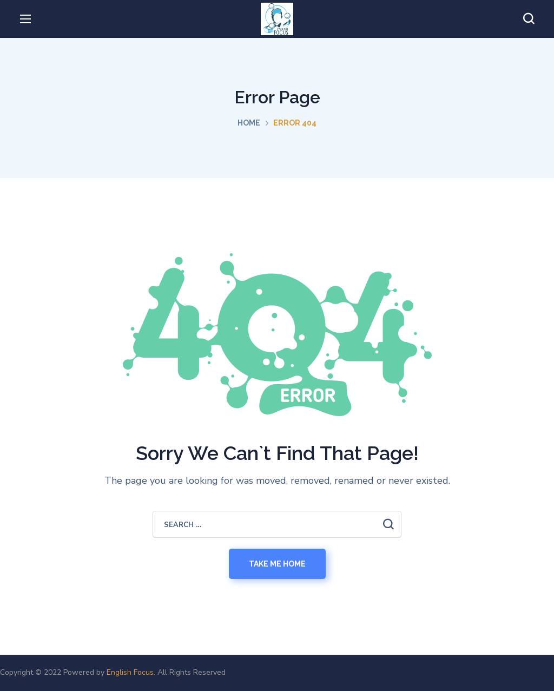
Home (249, 123)
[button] (528, 18)
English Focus (130, 672)
